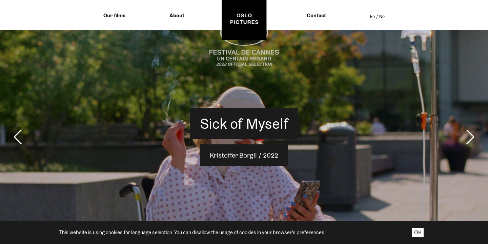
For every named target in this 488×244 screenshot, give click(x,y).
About (176, 15)
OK (418, 232)
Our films (114, 15)
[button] (18, 136)
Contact (316, 15)
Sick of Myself (244, 123)
